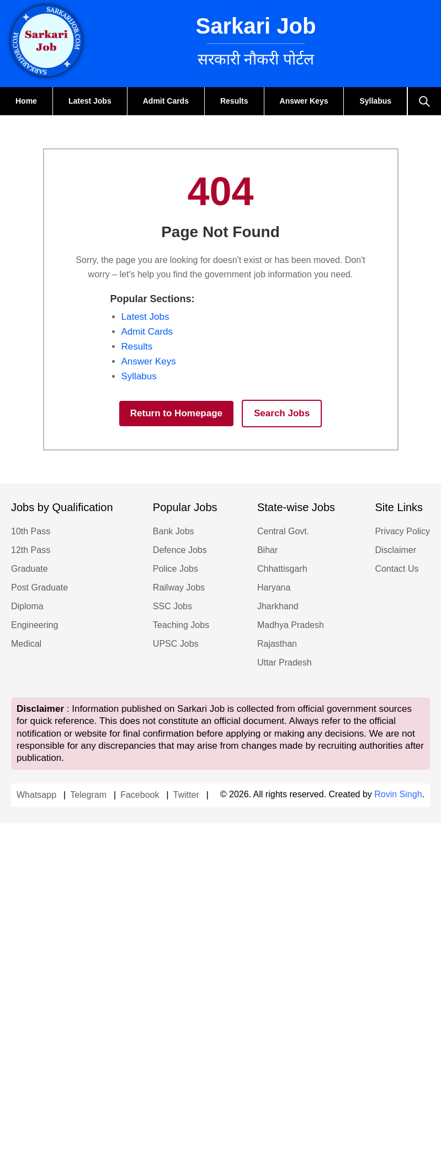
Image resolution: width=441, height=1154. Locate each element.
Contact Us (396, 568)
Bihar (267, 550)
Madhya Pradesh (290, 625)
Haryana (273, 587)
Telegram (88, 794)
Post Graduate (39, 587)
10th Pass (30, 531)
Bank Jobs (173, 531)
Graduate (29, 568)
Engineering (34, 625)
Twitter (186, 794)
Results (234, 100)
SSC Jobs (172, 606)
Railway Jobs (179, 587)
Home (26, 100)
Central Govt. (283, 531)
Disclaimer (395, 550)
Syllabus (375, 100)
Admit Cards (166, 100)
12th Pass (30, 550)
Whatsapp (36, 794)
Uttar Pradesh (284, 662)
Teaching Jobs (181, 625)
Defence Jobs (180, 550)
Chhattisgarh (282, 568)
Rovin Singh (398, 794)
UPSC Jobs (176, 643)
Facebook (139, 794)
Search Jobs (282, 413)
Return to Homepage (176, 413)
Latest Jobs (89, 100)
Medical (26, 643)
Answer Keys (304, 100)
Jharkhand (278, 606)
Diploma (27, 606)
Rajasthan (277, 643)
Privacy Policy (402, 531)
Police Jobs (175, 568)
